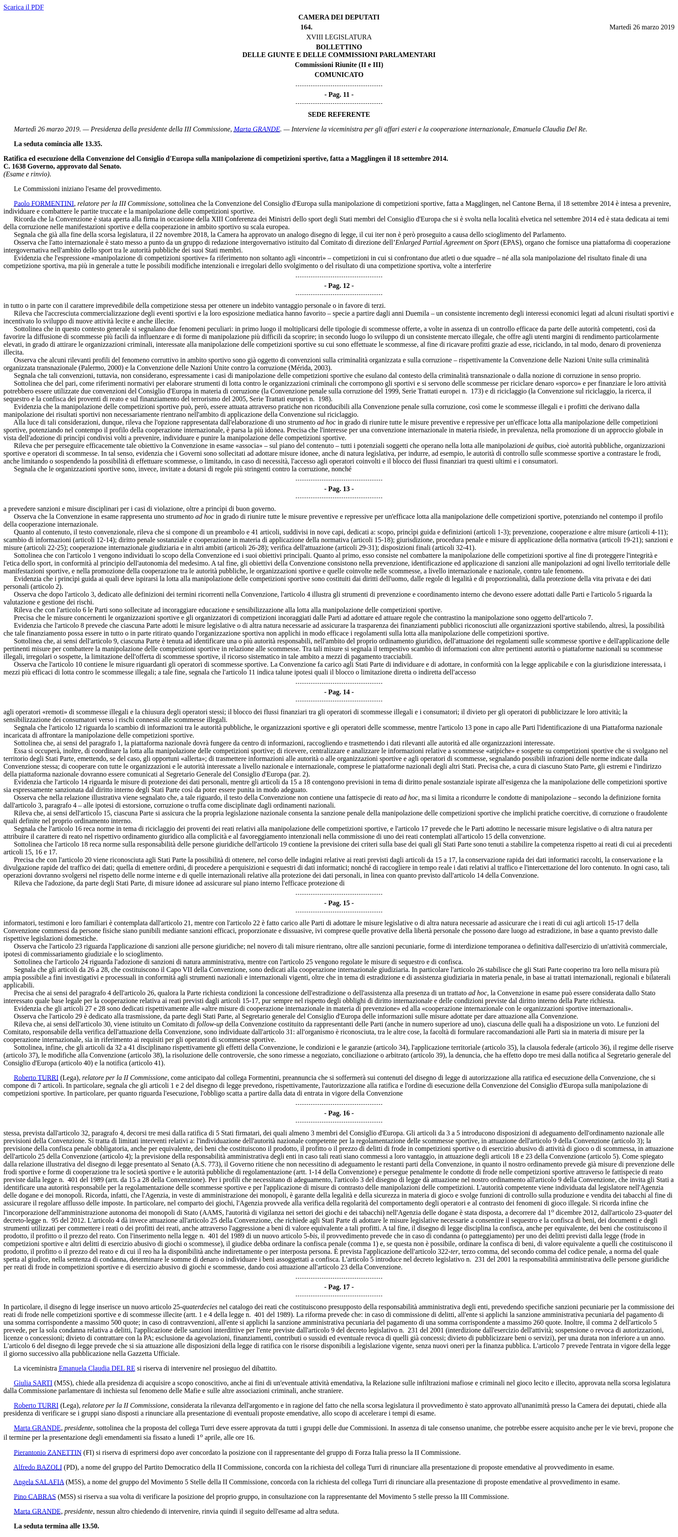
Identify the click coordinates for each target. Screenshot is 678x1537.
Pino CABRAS (35, 1496)
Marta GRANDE (257, 129)
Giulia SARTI (33, 1383)
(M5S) (63, 1383)
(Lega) (69, 1077)
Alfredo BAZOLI (37, 1467)
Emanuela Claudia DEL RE (97, 1368)
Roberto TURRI (36, 1077)
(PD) (70, 1467)
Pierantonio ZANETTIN (48, 1452)
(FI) (88, 1452)
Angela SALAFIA (38, 1482)
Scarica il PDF (23, 7)
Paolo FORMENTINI (44, 203)
